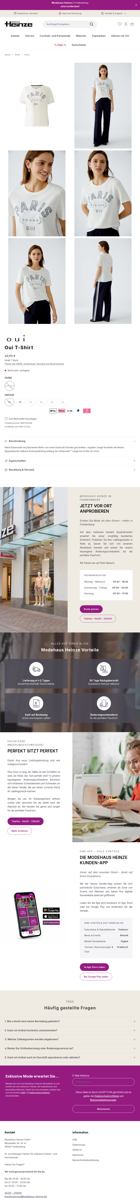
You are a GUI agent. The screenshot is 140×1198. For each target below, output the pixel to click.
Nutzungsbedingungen (103, 1100)
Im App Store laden (94, 967)
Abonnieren (103, 1109)
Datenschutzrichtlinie (107, 1096)
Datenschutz (78, 1144)
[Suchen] (91, 24)
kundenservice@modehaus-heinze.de (26, 1196)
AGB (23, 1092)
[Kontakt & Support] (113, 13)
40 (32, 403)
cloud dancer (10, 386)
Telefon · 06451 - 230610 (98, 618)
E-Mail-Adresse (81, 1075)
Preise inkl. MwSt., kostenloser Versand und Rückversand (34, 364)
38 (20, 402)
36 (11, 403)
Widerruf (77, 1149)
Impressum (77, 1155)
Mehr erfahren (20, 831)
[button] (70, 441)
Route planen (91, 609)
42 (43, 403)
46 (64, 403)
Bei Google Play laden (96, 976)
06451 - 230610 (13, 1193)
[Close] (136, 5)
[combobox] (64, 24)
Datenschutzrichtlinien (39, 1092)
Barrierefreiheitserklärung (85, 1160)
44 (53, 403)
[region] (70, 193)
